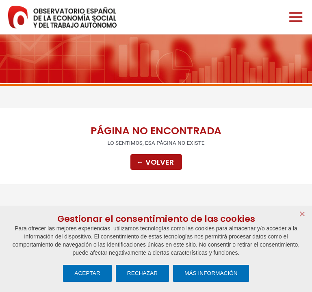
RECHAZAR (142, 273)
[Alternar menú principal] (294, 17)
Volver (155, 162)
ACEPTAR (87, 273)
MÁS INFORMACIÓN (211, 273)
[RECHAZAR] (302, 214)
